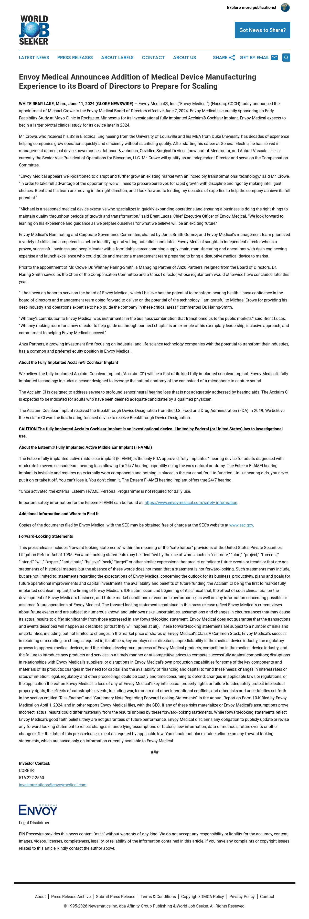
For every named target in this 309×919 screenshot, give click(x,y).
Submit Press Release (115, 896)
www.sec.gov (241, 525)
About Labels (117, 57)
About (40, 896)
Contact (153, 57)
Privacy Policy (242, 896)
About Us (184, 57)
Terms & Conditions (158, 896)
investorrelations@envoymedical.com (53, 784)
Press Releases (75, 57)
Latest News (34, 57)
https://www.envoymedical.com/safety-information (191, 502)
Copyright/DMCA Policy (202, 896)
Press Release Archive (71, 896)
